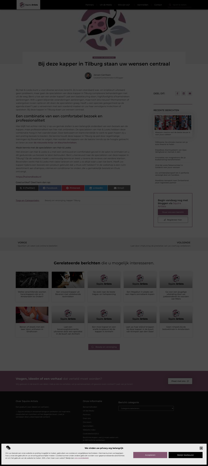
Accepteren (150, 455)
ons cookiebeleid (81, 458)
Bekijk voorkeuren (185, 455)
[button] (201, 448)
